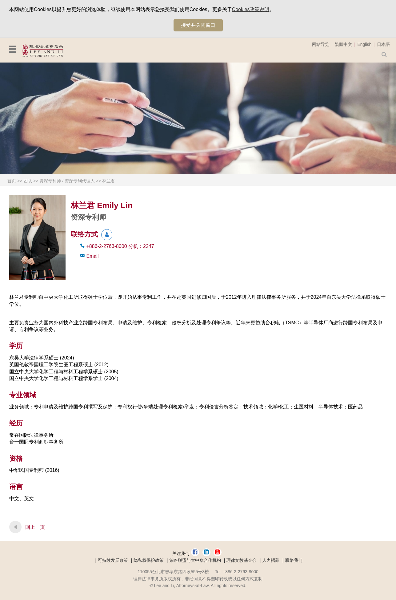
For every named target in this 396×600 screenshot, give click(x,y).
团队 (27, 180)
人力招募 (270, 560)
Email (92, 256)
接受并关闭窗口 (198, 25)
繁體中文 (343, 44)
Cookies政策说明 (251, 9)
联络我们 (293, 560)
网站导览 (320, 44)
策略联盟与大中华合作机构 (195, 560)
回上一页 (35, 527)
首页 (11, 180)
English (364, 44)
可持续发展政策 (113, 560)
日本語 (383, 44)
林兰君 (108, 180)
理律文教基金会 (241, 560)
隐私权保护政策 (149, 560)
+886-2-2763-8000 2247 (120, 246)
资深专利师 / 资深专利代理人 (67, 180)
